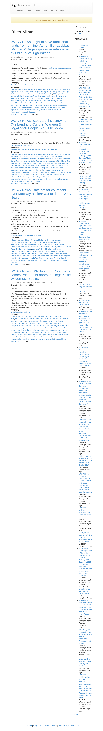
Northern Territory (23, 235)
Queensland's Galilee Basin (41, 101)
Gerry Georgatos (32, 240)
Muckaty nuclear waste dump (48, 240)
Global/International (17, 85)
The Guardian (23, 323)
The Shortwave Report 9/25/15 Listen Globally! (84, 591)
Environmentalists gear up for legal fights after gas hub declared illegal (41, 339)
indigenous (14, 240)
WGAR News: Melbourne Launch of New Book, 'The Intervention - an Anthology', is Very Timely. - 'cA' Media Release (85, 607)
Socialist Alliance (50, 247)
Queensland (35, 85)
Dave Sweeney (20, 247)
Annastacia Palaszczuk (27, 112)
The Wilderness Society (37, 323)
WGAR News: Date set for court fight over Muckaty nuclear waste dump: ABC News (41, 193)
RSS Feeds (28, 726)
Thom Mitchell (27, 165)
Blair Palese (58, 96)
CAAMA (55, 94)
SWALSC (24, 179)
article (86, 31)
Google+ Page (38, 726)
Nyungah (44, 172)
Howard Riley (20, 172)
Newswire (19, 11)
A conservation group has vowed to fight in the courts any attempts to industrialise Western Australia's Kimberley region (40, 328)
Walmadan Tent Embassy (30, 319)
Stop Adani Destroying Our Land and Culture (33, 98)
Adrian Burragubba (36, 105)
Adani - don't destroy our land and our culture (49, 163)
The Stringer (23, 170)
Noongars (28, 172)
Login (62, 11)
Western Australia (47, 150)
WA (16, 319)
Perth (55, 150)
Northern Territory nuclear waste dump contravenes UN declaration (37, 251)
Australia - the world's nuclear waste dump (30, 256)
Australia (28, 85)
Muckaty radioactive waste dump (29, 244)
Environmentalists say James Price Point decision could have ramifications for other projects (39, 337)
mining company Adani (48, 161)
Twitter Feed (75, 726)
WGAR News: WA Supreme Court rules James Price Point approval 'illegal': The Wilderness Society (41, 274)
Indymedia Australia (27, 5)
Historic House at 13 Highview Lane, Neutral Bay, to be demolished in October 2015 (85, 460)
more (76, 714)
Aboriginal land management (26, 260)
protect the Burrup (42, 260)
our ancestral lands (22, 105)
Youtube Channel (51, 726)
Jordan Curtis (22, 168)
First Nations (22, 89)
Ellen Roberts (53, 168)
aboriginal (14, 89)
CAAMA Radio (53, 242)
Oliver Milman (20, 103)
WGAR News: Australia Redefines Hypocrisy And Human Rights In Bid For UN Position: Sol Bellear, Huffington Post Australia (85, 357)
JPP (19, 319)
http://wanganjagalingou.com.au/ (59, 68)
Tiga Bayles (48, 94)
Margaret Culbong (34, 170)
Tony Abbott (35, 316)
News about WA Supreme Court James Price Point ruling (37, 326)
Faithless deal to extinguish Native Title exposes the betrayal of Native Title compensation (37, 177)
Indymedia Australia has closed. (83, 45)
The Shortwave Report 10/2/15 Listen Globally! (84, 302)
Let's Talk (40, 94)
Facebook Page (63, 726)
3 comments (24, 114)
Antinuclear (49, 256)
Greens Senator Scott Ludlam (36, 242)
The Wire (31, 168)
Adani (52, 98)
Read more (15, 114)
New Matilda (36, 165)
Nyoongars (36, 172)
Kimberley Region (45, 319)
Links (45, 11)
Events (28, 11)
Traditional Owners (34, 89)
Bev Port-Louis (53, 170)
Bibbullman (51, 172)
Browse (37, 11)
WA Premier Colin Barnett (46, 330)
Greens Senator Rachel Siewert (37, 321)
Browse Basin (34, 332)
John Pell (44, 170)
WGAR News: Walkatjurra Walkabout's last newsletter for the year (85, 512)
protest (13, 316)
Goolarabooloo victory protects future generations (34, 335)
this (52, 20)
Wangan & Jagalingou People (51, 89)
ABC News (30, 247)
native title (48, 174)
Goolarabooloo (57, 319)
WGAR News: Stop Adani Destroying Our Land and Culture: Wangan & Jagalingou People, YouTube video (38, 124)
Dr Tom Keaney (38, 258)
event (80, 33)
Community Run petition (22, 101)
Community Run (44, 156)
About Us (53, 11)
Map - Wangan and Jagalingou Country (43, 92)
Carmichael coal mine (33, 103)
